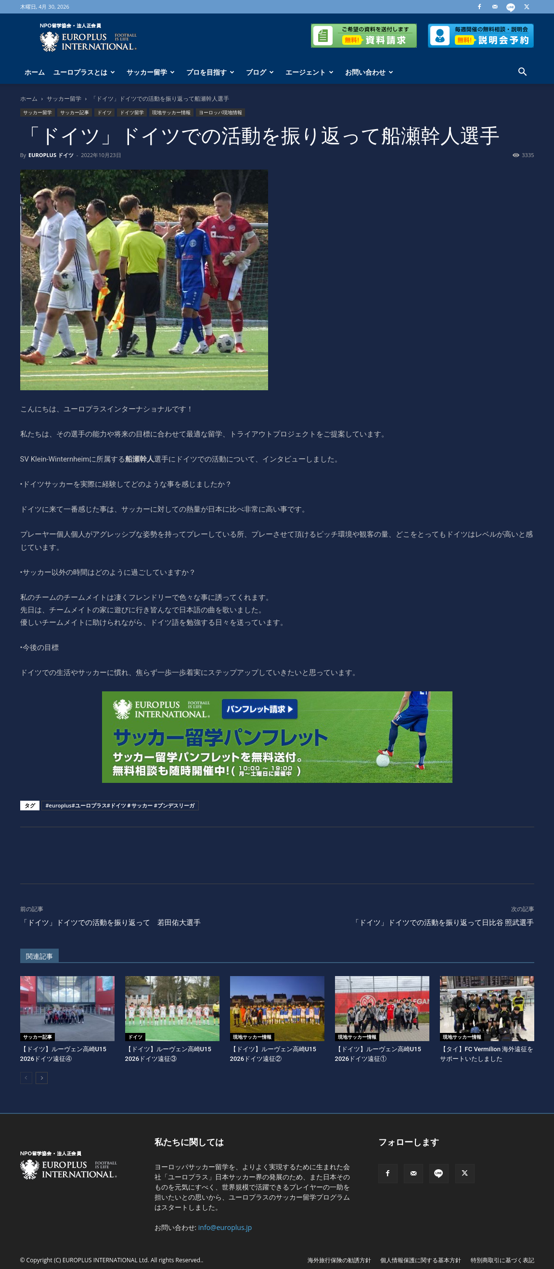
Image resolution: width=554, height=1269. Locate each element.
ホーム (35, 72)
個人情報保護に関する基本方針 (420, 1260)
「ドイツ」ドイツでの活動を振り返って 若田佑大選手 (110, 922)
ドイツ (104, 112)
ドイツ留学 (132, 112)
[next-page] (42, 1078)
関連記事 (39, 956)
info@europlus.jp (225, 1227)
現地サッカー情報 (171, 112)
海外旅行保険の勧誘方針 (339, 1260)
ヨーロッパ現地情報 (220, 112)
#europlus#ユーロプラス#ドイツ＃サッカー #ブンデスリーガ (120, 805)
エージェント (309, 72)
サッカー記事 (74, 112)
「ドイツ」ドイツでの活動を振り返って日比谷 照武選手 (443, 922)
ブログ (260, 72)
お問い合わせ (369, 72)
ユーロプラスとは (84, 72)
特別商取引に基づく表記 (502, 1260)
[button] (522, 73)
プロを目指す (210, 72)
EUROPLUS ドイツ (51, 155)
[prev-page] (26, 1078)
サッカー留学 (151, 72)
